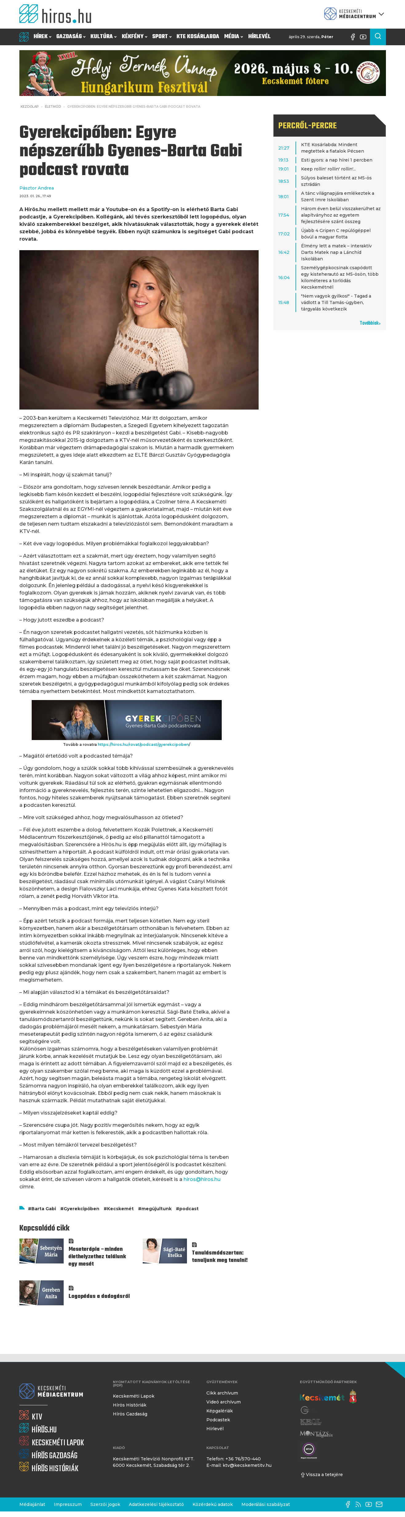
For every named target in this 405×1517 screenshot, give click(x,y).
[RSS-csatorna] (360, 1504)
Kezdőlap (30, 107)
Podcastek (218, 1420)
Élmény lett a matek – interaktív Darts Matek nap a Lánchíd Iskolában (336, 252)
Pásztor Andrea (36, 188)
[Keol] (310, 1422)
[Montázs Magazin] (316, 1434)
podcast (189, 1208)
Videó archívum (223, 1402)
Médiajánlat (32, 1504)
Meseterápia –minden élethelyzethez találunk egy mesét (97, 1257)
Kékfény (134, 36)
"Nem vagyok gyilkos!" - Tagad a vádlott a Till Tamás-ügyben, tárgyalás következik (336, 302)
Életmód (53, 107)
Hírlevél (259, 36)
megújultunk (156, 1208)
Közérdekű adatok (213, 1504)
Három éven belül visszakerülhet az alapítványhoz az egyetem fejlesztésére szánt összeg (341, 215)
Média (233, 36)
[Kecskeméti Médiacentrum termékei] (353, 14)
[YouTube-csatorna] (364, 37)
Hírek (42, 36)
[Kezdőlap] (57, 14)
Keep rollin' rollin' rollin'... (328, 169)
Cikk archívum (222, 1393)
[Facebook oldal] (354, 37)
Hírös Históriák (129, 1405)
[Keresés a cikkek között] (378, 37)
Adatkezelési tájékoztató (156, 1504)
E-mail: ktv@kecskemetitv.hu (239, 1465)
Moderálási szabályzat (265, 1504)
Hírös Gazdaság (130, 1414)
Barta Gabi (43, 1208)
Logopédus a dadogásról (99, 1296)
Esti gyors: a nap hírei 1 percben (336, 160)
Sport (162, 36)
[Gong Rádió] (308, 1410)
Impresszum (68, 1504)
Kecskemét (120, 1208)
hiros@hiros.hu (202, 1179)
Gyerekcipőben (81, 1208)
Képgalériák (219, 1411)
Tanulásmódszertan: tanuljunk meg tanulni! (220, 1257)
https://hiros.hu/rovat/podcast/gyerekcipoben (143, 744)
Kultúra (103, 36)
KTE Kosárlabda (198, 36)
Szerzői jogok (105, 1504)
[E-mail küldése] (380, 1504)
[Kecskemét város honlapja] (328, 1396)
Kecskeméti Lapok (133, 1396)
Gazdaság (70, 36)
